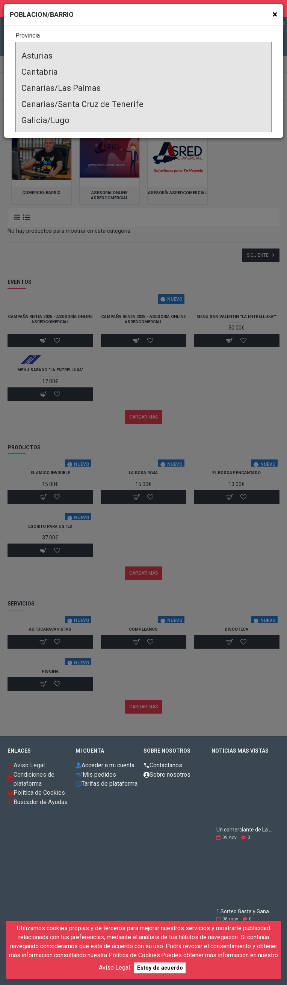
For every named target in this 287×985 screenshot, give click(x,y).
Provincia (27, 35)
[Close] (274, 14)
